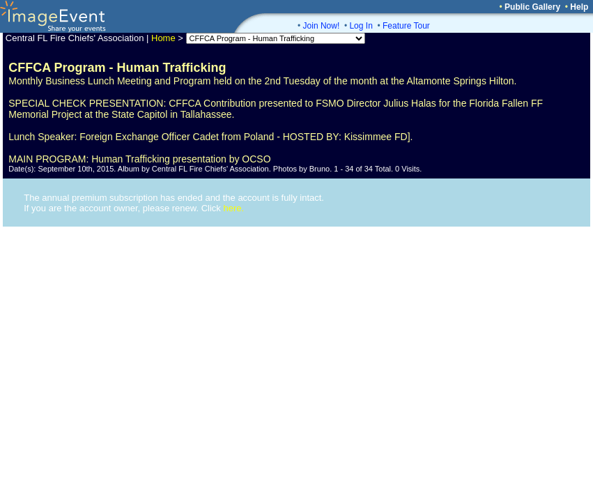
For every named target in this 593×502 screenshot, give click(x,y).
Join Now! (321, 26)
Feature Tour (406, 26)
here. (233, 208)
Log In (360, 26)
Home (163, 38)
